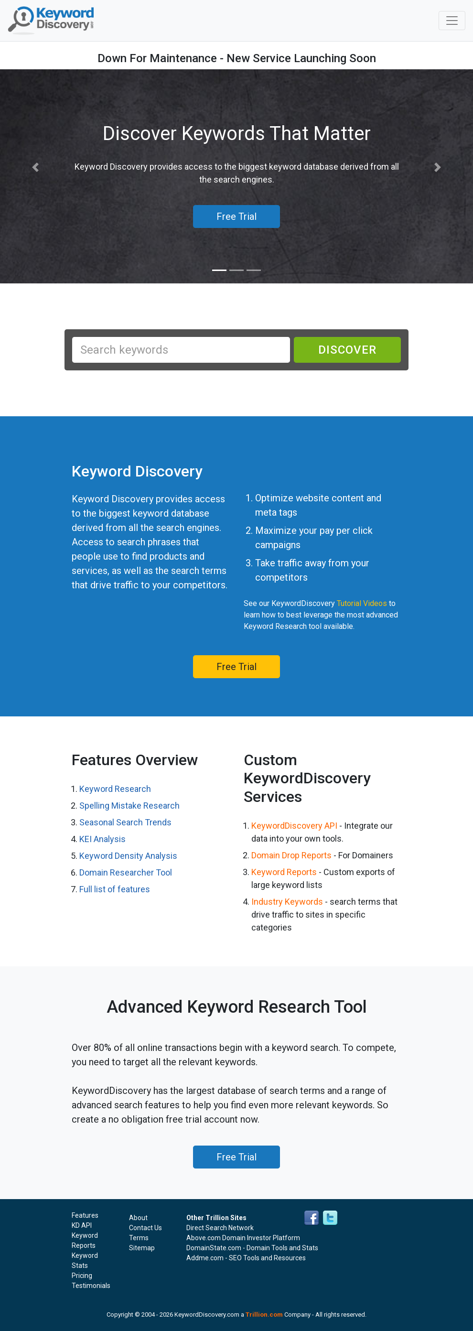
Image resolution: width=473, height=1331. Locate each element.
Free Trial (236, 666)
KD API (82, 1225)
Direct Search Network (220, 1228)
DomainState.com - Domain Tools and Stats (252, 1248)
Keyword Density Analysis (128, 856)
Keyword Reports (284, 872)
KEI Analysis (102, 839)
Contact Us (145, 1228)
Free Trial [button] (236, 216)
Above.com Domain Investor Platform (243, 1238)
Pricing (82, 1275)
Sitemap (142, 1248)
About (138, 1218)
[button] (35, 167)
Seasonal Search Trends (125, 822)
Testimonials (91, 1285)
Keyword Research (115, 789)
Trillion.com (264, 1314)
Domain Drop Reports (291, 855)
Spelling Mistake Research (129, 806)
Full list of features (114, 889)
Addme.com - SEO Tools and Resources (246, 1258)
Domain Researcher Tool (125, 872)
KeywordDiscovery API (294, 826)
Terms (139, 1238)
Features (85, 1215)
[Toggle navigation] (452, 20)
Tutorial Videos (362, 603)
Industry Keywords (287, 902)
